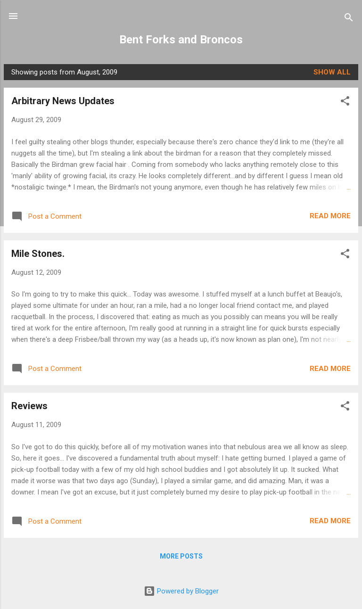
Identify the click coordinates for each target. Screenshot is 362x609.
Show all (332, 72)
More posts (181, 556)
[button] (345, 102)
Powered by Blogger (181, 591)
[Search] (348, 19)
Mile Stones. (38, 253)
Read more (330, 216)
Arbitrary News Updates (63, 101)
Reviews (29, 405)
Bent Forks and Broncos (181, 39)
